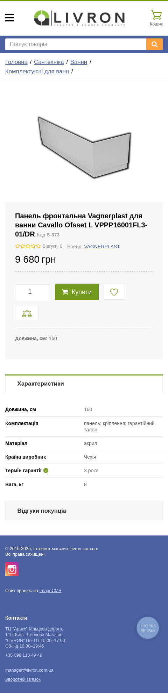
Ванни (78, 62)
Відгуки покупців (42, 511)
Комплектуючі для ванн (37, 71)
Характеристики (41, 383)
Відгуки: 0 (52, 246)
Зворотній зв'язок (23, 679)
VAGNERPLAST (102, 246)
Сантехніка (49, 62)
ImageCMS (50, 590)
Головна (16, 62)
